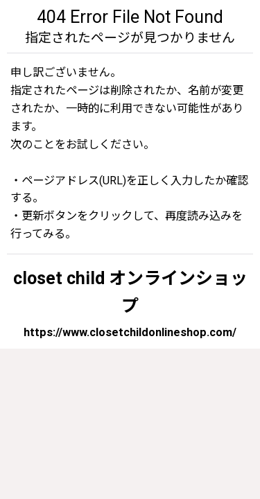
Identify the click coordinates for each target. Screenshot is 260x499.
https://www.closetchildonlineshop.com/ (130, 332)
